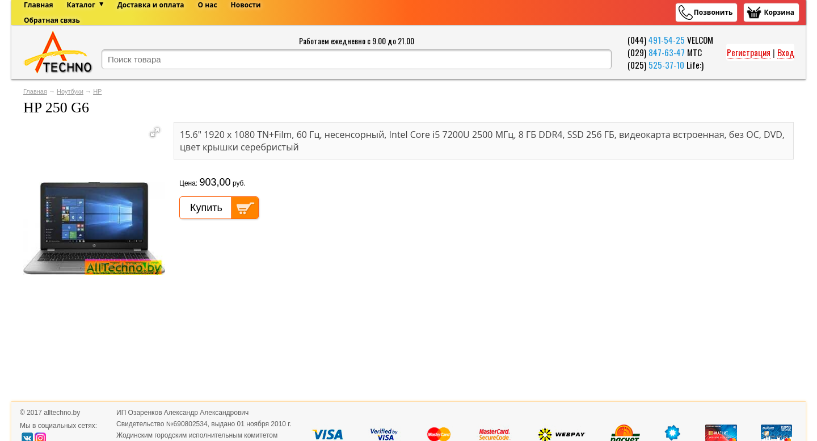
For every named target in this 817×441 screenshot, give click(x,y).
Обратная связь (52, 20)
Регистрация (748, 52)
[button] (155, 132)
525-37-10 (666, 64)
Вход (785, 52)
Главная (35, 91)
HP (97, 91)
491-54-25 (666, 39)
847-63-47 (666, 52)
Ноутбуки (70, 91)
